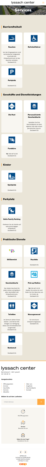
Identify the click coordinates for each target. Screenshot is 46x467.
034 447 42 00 (13, 154)
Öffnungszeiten (8, 384)
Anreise (5, 386)
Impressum (23, 456)
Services (5, 390)
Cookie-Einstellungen (23, 459)
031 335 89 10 (5, 374)
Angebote (29, 386)
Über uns (29, 384)
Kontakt (28, 390)
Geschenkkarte (31, 388)
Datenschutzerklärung (23, 457)
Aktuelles (6, 392)
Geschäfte (6, 388)
